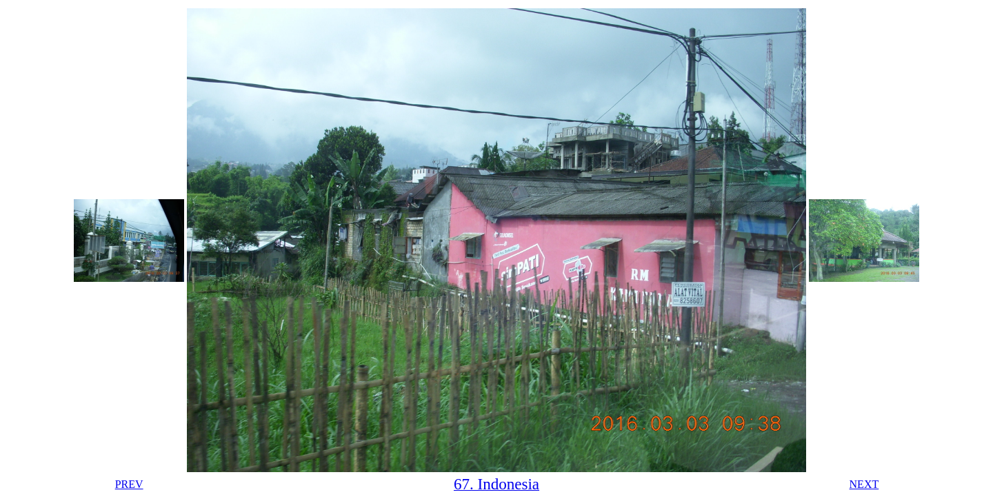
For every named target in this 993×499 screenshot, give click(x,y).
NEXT (864, 484)
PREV (129, 484)
